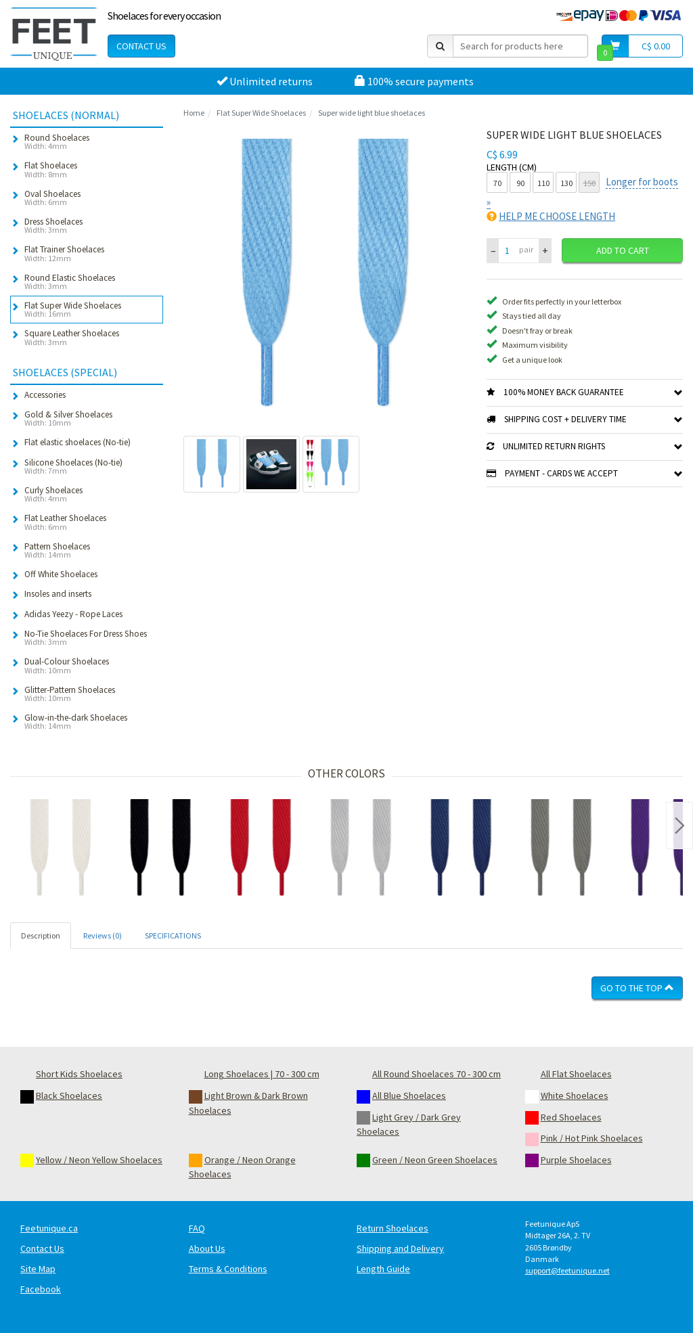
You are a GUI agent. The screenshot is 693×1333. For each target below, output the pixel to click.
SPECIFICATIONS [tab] (173, 935)
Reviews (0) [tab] (102, 935)
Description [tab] (40, 935)
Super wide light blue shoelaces (371, 113)
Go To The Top (637, 988)
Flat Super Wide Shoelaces (261, 113)
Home (193, 113)
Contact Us (141, 46)
